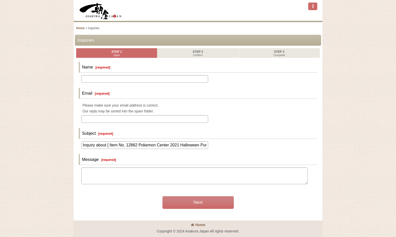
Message (90, 159)
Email (87, 93)
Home (198, 225)
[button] (312, 6)
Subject (89, 133)
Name (87, 67)
